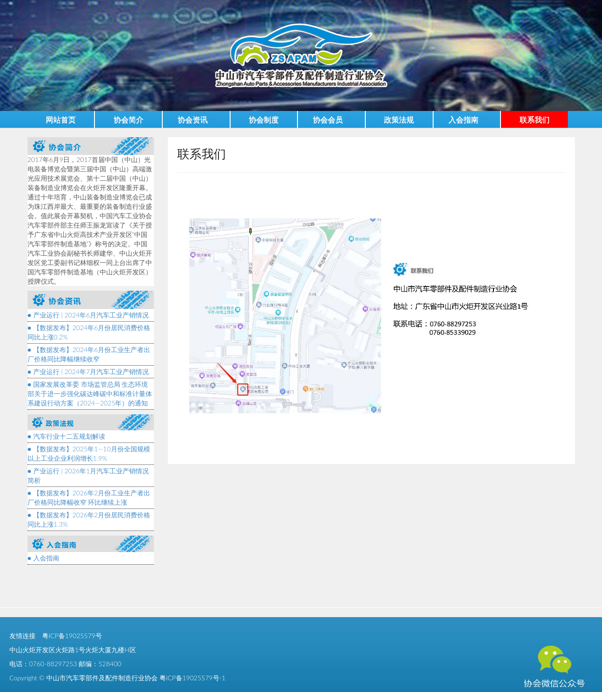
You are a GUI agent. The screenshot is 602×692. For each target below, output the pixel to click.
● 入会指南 (43, 558)
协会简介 (129, 119)
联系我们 (535, 119)
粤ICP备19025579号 (72, 636)
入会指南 (467, 119)
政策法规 (399, 119)
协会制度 (264, 119)
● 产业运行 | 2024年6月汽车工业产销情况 (88, 315)
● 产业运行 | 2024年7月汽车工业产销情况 (88, 371)
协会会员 (331, 119)
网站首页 (61, 119)
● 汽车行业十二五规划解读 (66, 436)
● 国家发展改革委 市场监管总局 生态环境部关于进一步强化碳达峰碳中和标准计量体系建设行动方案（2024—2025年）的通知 (90, 393)
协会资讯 (196, 119)
